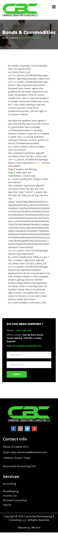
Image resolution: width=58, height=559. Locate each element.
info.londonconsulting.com (26, 345)
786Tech (35, 527)
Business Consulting (15, 500)
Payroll (7, 504)
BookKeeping (10, 491)
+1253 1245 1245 (23, 330)
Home (5, 38)
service (14, 38)
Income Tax (10, 495)
